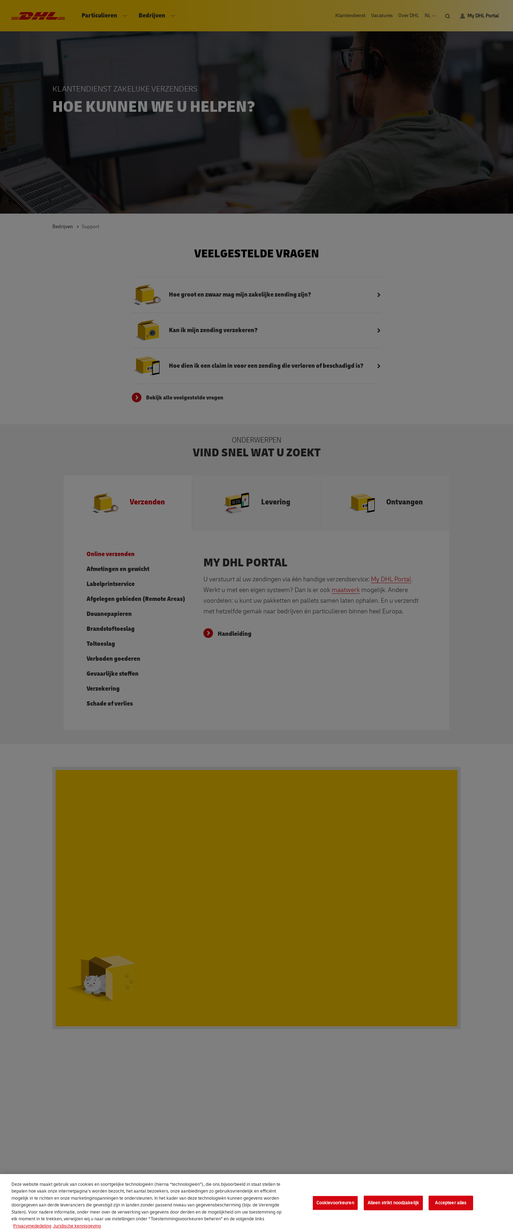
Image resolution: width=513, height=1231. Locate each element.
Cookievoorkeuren (335, 1206)
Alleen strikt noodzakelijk (393, 1206)
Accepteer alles (450, 1206)
